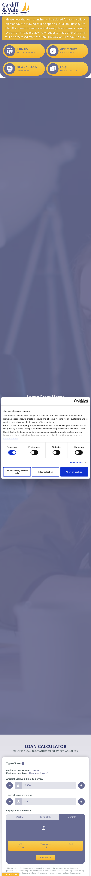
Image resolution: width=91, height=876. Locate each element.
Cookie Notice (10, 438)
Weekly (19, 816)
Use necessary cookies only (17, 472)
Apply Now (45, 857)
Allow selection (45, 472)
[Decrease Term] (9, 801)
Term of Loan (19, 794)
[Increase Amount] (81, 785)
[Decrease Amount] (9, 785)
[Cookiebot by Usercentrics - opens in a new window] (76, 401)
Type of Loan (13, 763)
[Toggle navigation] (87, 8)
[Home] (13, 8)
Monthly (72, 816)
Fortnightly (45, 816)
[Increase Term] (81, 801)
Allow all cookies (74, 472)
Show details (76, 462)
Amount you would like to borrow (24, 778)
